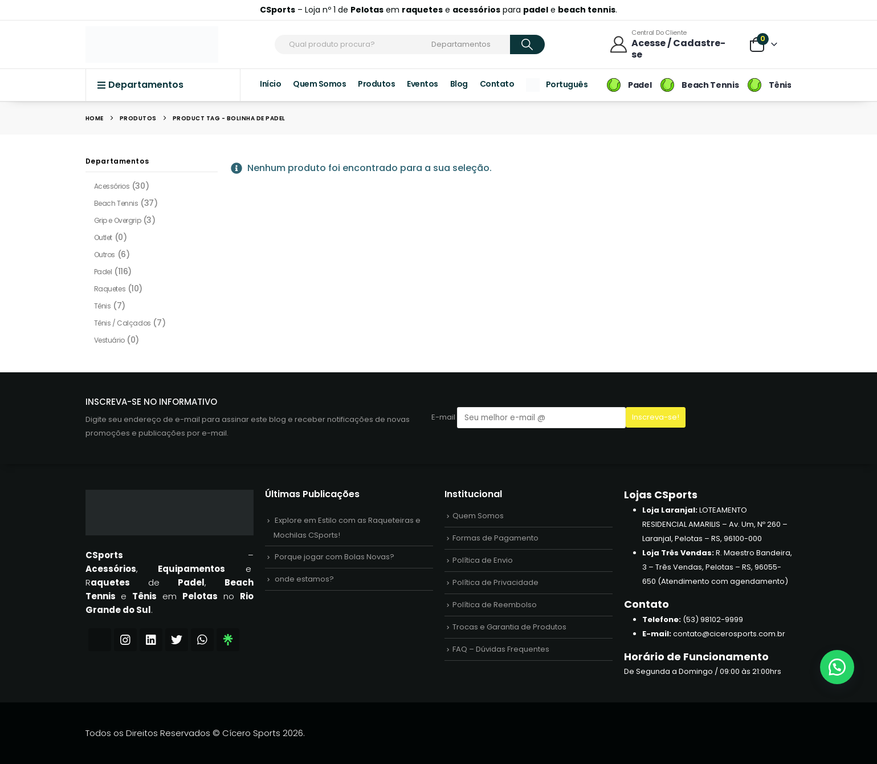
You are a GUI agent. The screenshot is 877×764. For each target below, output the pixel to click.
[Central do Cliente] (671, 44)
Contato (497, 84)
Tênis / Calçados (122, 323)
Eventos (422, 84)
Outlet (103, 237)
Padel (103, 272)
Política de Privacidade (495, 582)
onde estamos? (304, 579)
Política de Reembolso (494, 604)
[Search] (527, 44)
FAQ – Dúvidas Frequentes (500, 649)
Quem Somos (319, 84)
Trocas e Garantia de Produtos (509, 626)
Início (270, 84)
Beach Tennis (116, 203)
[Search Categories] (469, 44)
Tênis (102, 306)
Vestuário (109, 340)
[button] (837, 667)
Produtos (376, 84)
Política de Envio (482, 560)
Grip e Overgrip (117, 220)
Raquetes (110, 289)
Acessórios (112, 186)
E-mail (528, 417)
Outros (104, 254)
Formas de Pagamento (495, 538)
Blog (459, 84)
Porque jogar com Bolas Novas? (334, 556)
